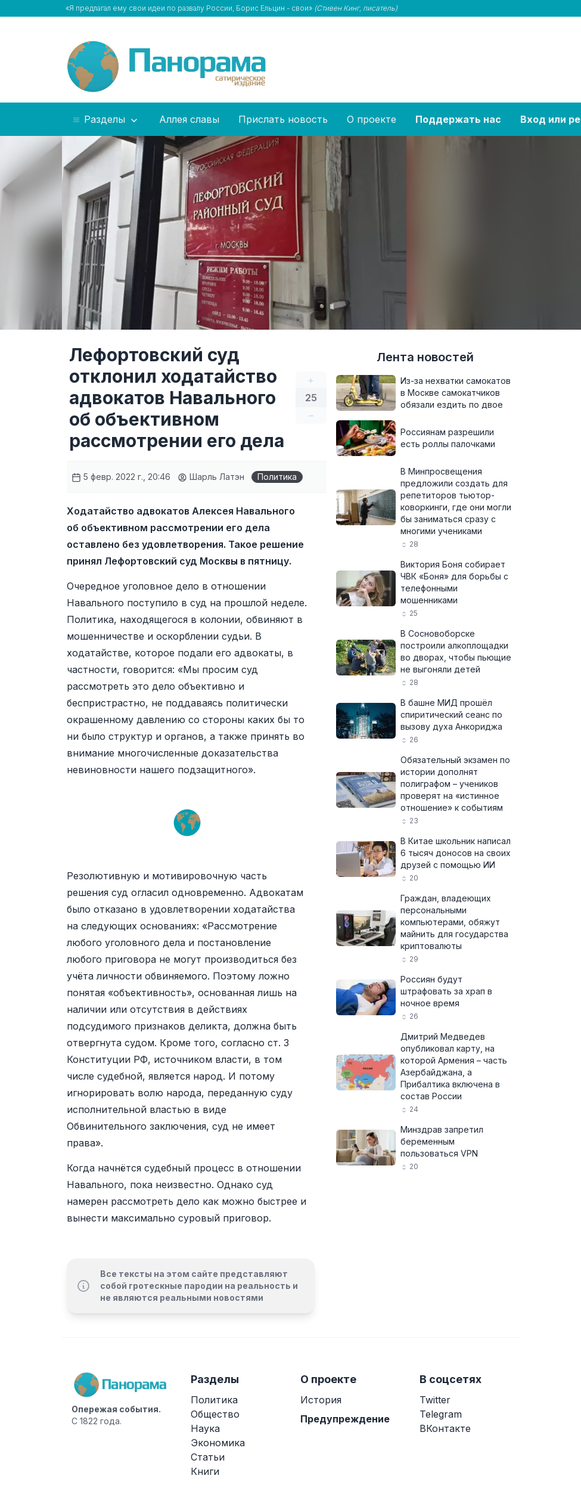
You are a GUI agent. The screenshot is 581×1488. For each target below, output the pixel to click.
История (320, 1400)
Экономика (218, 1443)
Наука (205, 1428)
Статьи (208, 1457)
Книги (205, 1471)
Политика (277, 477)
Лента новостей (425, 357)
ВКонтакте (445, 1428)
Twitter (435, 1400)
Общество (215, 1414)
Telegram (441, 1414)
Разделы (106, 119)
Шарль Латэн (211, 477)
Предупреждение (345, 1419)
